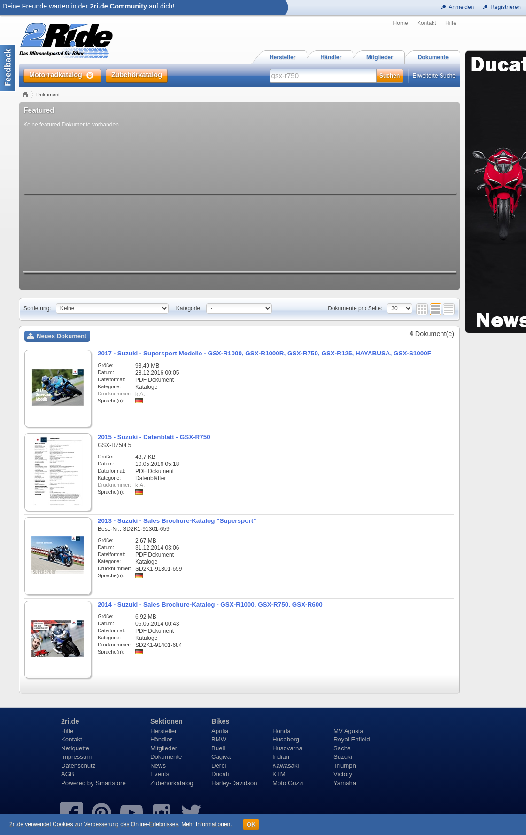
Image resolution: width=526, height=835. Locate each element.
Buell (218, 748)
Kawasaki (285, 765)
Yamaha (344, 783)
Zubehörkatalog (171, 783)
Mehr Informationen (205, 824)
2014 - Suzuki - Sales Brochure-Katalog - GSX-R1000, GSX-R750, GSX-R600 (210, 604)
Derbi (218, 765)
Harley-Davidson (234, 783)
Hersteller (163, 730)
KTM (279, 774)
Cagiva (221, 756)
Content (8, 68)
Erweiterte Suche (434, 75)
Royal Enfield (351, 739)
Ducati (220, 774)
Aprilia (220, 730)
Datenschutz (78, 765)
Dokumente (166, 756)
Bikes (220, 721)
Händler (161, 739)
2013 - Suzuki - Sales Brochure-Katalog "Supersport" (177, 520)
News (158, 765)
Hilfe (450, 23)
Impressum (76, 756)
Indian (280, 756)
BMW (218, 739)
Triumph (344, 765)
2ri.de (70, 721)
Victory (342, 774)
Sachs (342, 748)
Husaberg (285, 739)
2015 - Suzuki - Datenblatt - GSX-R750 (154, 437)
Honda (281, 730)
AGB (67, 774)
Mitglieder (163, 748)
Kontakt (426, 23)
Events (159, 774)
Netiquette (75, 748)
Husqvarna (287, 748)
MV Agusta (348, 730)
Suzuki (342, 756)
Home (400, 23)
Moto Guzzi (288, 783)
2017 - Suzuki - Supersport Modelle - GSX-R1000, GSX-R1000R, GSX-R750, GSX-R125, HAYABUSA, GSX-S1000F (264, 353)
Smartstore (110, 783)
